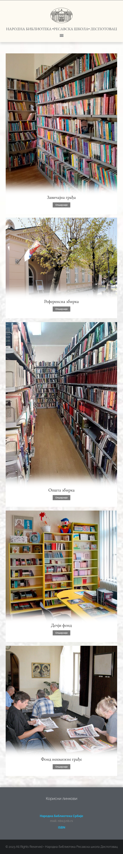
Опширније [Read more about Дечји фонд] (61, 633)
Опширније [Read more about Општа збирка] (61, 497)
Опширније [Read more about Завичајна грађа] (61, 205)
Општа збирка (61, 490)
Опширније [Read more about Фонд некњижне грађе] (61, 767)
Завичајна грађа (61, 197)
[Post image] (61, 127)
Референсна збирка (61, 301)
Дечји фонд (61, 625)
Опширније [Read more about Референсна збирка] (61, 309)
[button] (61, 35)
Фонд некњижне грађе (61, 759)
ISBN (61, 827)
